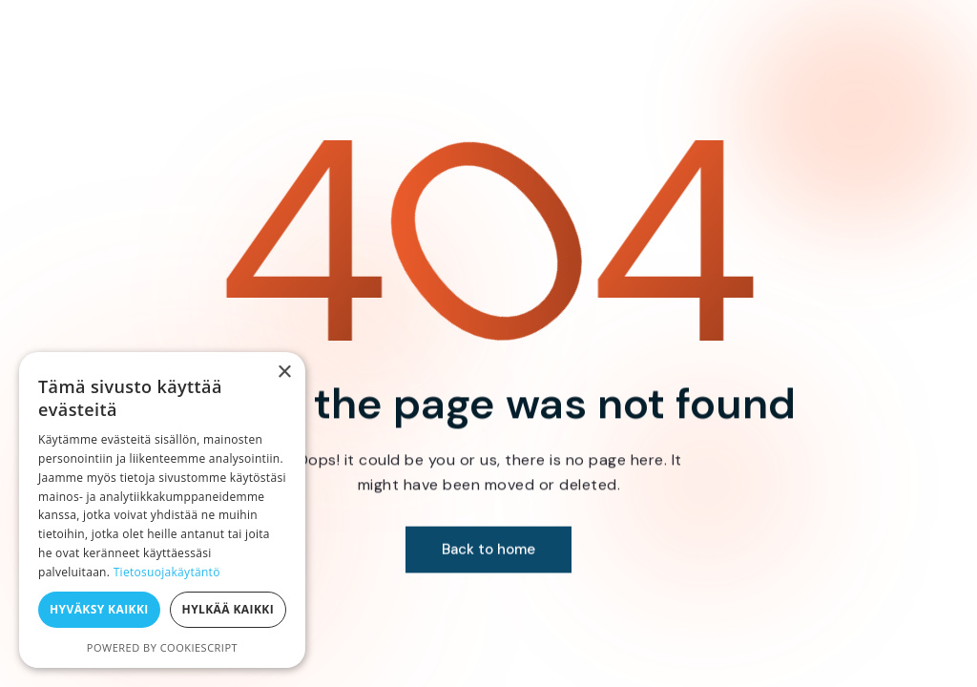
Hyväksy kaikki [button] (99, 609)
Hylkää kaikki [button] (228, 609)
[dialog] (162, 510)
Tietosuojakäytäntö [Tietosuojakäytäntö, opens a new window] (167, 572)
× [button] (284, 372)
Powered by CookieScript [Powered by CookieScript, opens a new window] (162, 647)
